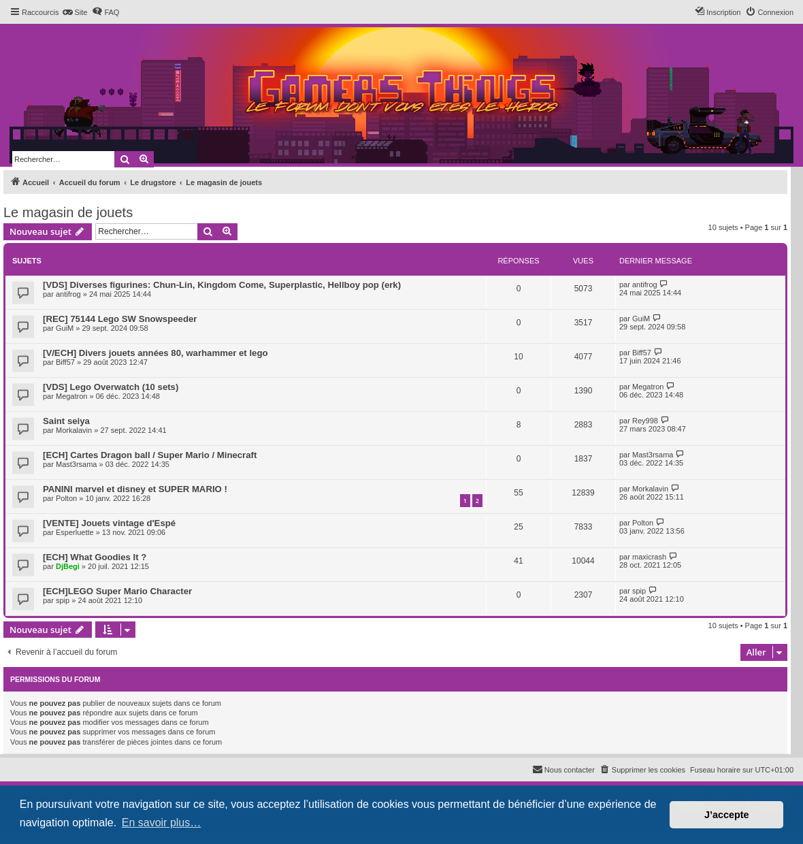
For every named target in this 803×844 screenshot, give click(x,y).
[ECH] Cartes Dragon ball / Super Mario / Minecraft (150, 455)
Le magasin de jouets (68, 212)
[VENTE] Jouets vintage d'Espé (109, 523)
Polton (66, 498)
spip (62, 600)
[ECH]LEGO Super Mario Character (117, 591)
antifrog (68, 294)
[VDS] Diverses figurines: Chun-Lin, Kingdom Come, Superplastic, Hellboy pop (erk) (222, 285)
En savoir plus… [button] (161, 822)
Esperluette (75, 532)
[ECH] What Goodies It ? (94, 557)
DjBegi (68, 566)
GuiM (64, 328)
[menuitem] (74, 12)
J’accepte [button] (726, 814)
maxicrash (649, 557)
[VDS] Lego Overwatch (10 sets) (110, 387)
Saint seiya (66, 421)
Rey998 (645, 421)
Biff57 (65, 362)
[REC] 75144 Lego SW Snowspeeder (120, 319)
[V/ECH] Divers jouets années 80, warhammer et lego (155, 353)
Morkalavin (74, 430)
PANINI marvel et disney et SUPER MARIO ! (135, 489)
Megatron (71, 396)
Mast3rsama (76, 464)
